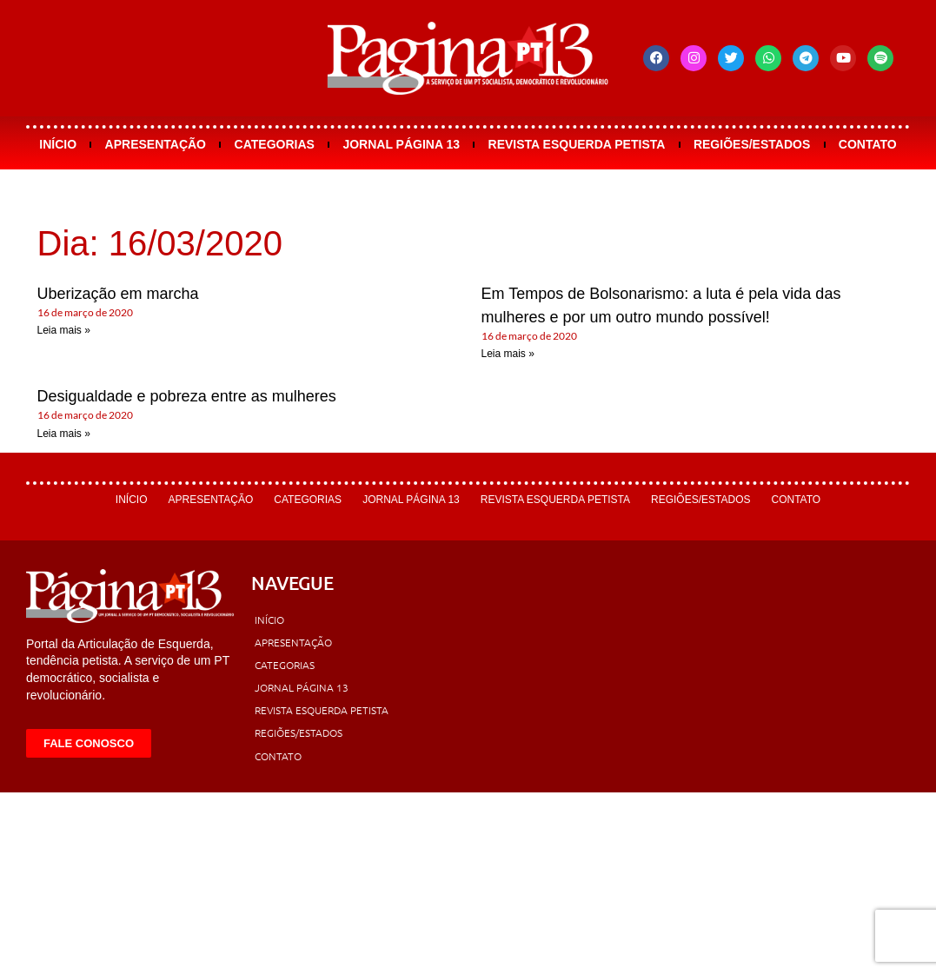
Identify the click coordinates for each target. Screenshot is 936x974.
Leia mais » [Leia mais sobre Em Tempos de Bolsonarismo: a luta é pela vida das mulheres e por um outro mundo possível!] (507, 354)
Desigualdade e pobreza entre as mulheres (186, 396)
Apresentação (155, 144)
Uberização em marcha (118, 293)
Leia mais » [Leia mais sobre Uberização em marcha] (63, 330)
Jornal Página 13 (401, 144)
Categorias (275, 144)
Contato (868, 144)
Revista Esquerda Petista (577, 144)
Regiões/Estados (752, 144)
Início (57, 144)
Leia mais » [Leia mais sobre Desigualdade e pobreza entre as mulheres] (63, 433)
